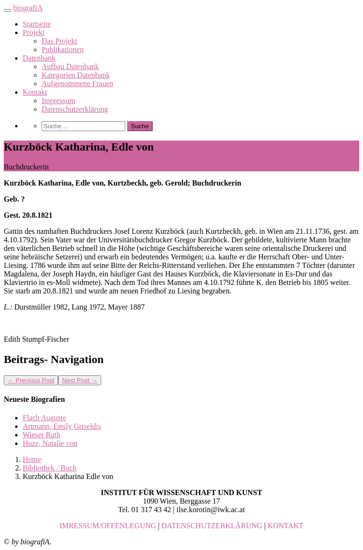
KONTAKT (285, 526)
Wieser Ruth (41, 435)
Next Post (79, 380)
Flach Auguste (44, 418)
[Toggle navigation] (7, 10)
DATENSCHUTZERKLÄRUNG (212, 526)
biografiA (28, 8)
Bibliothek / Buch (50, 468)
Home (32, 459)
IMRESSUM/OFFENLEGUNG (108, 526)
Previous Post (31, 380)
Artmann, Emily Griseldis (62, 426)
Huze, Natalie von (50, 443)
